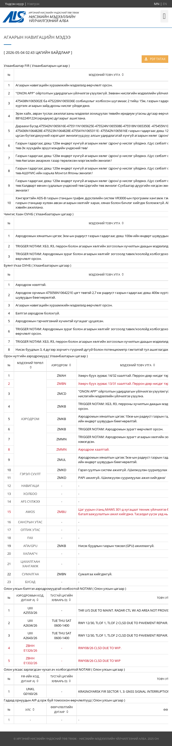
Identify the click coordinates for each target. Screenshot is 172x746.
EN (165, 4)
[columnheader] (30, 365)
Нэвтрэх (33, 4)
